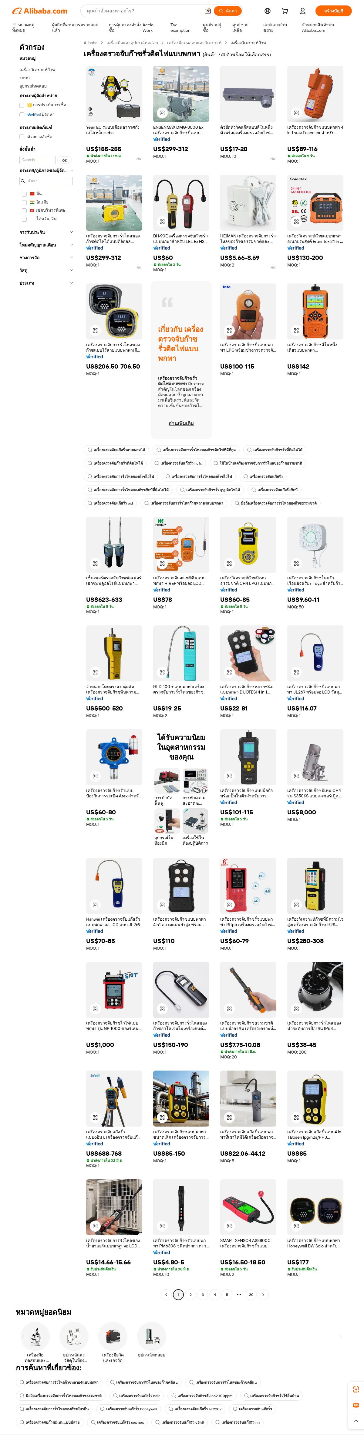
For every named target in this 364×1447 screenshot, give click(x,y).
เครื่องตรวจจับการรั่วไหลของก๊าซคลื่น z (144, 1382)
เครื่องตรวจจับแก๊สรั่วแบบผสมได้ (116, 450)
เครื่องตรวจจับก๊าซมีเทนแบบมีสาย (49, 1422)
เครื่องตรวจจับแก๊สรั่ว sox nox (117, 1422)
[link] (356, 1389)
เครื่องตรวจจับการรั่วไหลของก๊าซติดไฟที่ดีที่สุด (196, 450)
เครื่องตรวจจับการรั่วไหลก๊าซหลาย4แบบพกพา (183, 503)
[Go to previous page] (166, 1294)
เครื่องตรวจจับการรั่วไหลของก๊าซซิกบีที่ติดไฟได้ (128, 490)
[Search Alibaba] (143, 11)
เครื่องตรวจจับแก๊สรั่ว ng (237, 1422)
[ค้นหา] (228, 11)
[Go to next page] (263, 1294)
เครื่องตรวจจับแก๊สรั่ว (263, 476)
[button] (207, 11)
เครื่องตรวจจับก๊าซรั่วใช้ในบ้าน (271, 1395)
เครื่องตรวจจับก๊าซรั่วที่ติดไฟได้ (274, 450)
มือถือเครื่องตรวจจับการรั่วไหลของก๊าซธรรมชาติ (276, 503)
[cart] (286, 11)
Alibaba (90, 42)
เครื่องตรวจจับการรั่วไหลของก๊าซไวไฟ (121, 476)
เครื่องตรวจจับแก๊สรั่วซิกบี (274, 490)
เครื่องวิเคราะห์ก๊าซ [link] (248, 42)
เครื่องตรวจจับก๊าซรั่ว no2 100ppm (202, 1395)
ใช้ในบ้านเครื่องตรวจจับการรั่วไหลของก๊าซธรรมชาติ (258, 463)
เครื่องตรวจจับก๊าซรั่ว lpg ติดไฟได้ (210, 490)
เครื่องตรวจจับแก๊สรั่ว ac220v (195, 1409)
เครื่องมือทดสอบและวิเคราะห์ (194, 42)
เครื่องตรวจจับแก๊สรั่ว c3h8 (179, 1422)
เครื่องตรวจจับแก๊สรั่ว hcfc (178, 463)
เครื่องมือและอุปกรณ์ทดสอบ (132, 42)
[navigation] (46, 669)
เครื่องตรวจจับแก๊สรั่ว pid (110, 503)
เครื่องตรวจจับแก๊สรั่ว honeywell (128, 1409)
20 (251, 1295)
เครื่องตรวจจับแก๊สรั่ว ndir (136, 1395)
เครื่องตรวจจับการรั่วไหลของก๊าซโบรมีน (54, 1409)
